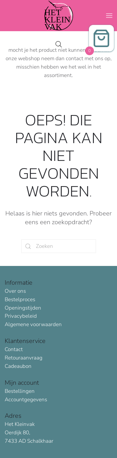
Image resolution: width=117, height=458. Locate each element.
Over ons (15, 291)
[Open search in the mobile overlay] (59, 43)
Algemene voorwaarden (33, 324)
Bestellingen (20, 391)
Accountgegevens (26, 399)
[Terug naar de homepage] (58, 15)
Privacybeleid (21, 316)
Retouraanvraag (23, 357)
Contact (14, 349)
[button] (109, 15)
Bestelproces (20, 299)
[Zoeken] (58, 246)
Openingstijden (23, 307)
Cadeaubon (18, 366)
